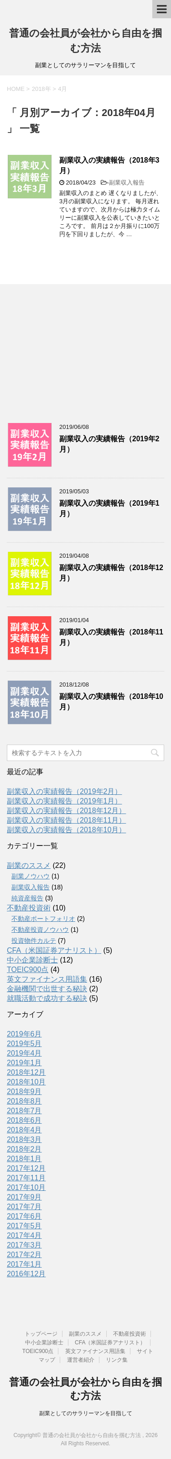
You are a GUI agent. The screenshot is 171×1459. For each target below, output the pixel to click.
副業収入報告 (127, 182)
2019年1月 (24, 1063)
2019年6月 (24, 1034)
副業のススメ (29, 865)
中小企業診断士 (32, 960)
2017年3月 (24, 1245)
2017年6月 (24, 1216)
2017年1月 (24, 1264)
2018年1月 (24, 1159)
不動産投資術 (29, 908)
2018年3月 (24, 1139)
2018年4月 (24, 1130)
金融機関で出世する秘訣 (47, 989)
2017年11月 (26, 1178)
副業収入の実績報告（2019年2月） (64, 791)
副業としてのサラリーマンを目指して (85, 1413)
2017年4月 (24, 1235)
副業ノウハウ (30, 876)
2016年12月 (26, 1274)
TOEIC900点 (27, 969)
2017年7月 (24, 1207)
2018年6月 (24, 1120)
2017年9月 (24, 1197)
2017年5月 (24, 1226)
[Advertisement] (75, 350)
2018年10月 (26, 1082)
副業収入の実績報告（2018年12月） (66, 810)
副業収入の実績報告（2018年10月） (66, 830)
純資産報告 (27, 898)
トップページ (41, 1334)
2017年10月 (26, 1187)
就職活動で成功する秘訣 (47, 998)
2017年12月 (26, 1168)
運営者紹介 (80, 1360)
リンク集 (117, 1360)
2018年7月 (24, 1111)
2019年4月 (24, 1053)
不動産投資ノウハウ (40, 929)
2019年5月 (24, 1043)
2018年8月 (24, 1101)
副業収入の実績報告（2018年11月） (66, 820)
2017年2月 (24, 1254)
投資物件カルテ (33, 940)
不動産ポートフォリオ (43, 918)
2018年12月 (26, 1072)
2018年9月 (24, 1091)
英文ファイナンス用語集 (47, 979)
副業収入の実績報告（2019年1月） (64, 801)
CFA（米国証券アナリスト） (54, 950)
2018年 (41, 88)
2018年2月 (24, 1149)
